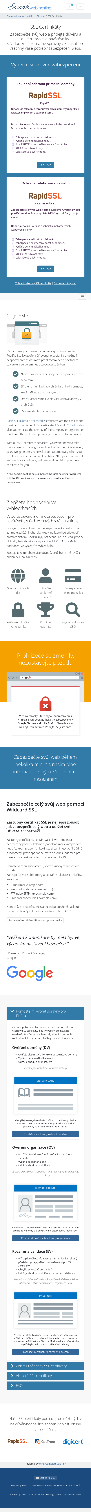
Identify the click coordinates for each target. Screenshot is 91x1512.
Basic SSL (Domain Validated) (25, 421)
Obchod (40, 16)
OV (57, 425)
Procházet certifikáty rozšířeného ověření (45, 1352)
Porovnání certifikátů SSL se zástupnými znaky (35, 920)
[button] (45, 1013)
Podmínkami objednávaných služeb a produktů (56, 1485)
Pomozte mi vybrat (65, 283)
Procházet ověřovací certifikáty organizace (45, 1238)
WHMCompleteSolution (52, 1463)
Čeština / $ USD (45, 1477)
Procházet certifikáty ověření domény (45, 1134)
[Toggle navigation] (82, 297)
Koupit (45, 165)
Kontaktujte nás (19, 1485)
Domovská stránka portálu (20, 16)
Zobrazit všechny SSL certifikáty (33, 283)
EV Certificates (75, 425)
